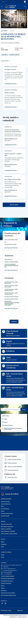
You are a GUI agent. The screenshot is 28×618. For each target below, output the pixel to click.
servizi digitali (11, 615)
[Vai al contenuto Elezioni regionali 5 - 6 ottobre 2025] (12, 169)
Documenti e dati (5, 515)
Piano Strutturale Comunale (12, 332)
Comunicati (3, 544)
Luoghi (2, 554)
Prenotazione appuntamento (7, 578)
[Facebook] (2, 603)
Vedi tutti (14, 321)
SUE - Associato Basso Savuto (14, 375)
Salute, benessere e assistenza (8, 531)
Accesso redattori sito (22, 616)
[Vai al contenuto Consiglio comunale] (12, 83)
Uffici (2, 506)
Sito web (5, 615)
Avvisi (2, 546)
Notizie (4, 31)
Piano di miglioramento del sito (8, 595)
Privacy (3, 585)
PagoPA (9, 341)
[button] (4, 2)
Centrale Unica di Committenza (12, 367)
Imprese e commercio (6, 528)
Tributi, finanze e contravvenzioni (9, 533)
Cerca (23, 409)
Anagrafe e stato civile (6, 524)
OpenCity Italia (18, 615)
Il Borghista (10, 351)
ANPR (8, 357)
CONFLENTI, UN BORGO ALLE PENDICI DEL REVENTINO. (13, 36)
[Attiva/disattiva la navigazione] (2, 6)
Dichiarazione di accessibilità (8, 592)
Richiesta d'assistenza (6, 583)
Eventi (2, 557)
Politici (2, 511)
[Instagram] (5, 603)
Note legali (3, 590)
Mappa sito (20, 610)
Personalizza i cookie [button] (6, 610)
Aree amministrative (6, 503)
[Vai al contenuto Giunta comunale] (12, 106)
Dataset (2, 588)
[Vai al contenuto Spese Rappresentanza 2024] (12, 195)
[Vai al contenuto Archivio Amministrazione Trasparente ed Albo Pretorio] (12, 144)
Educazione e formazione (7, 526)
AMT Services (13, 616)
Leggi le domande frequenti (7, 576)
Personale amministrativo (7, 513)
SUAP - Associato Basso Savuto (15, 389)
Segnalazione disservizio (7, 581)
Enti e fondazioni (5, 508)
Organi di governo (5, 501)
